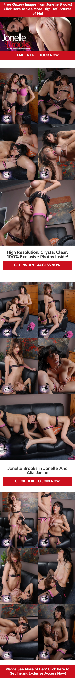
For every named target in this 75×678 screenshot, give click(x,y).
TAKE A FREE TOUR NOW (38, 55)
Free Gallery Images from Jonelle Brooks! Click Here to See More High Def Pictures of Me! (37, 9)
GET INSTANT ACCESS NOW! (37, 265)
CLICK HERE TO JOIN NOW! (37, 481)
